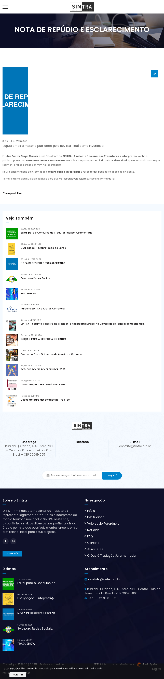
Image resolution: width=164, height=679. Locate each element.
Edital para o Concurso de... (37, 583)
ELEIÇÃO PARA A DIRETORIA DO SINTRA (43, 339)
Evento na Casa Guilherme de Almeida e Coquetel (52, 354)
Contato (93, 543)
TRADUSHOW (28, 293)
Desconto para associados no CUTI (43, 384)
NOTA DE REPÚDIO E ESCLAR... (37, 613)
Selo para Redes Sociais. (36, 278)
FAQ (90, 536)
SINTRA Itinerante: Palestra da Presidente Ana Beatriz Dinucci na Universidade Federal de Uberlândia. (82, 323)
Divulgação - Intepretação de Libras (43, 248)
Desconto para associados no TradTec (45, 399)
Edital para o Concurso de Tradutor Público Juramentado (56, 232)
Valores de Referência (103, 524)
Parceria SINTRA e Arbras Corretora (43, 308)
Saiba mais (96, 668)
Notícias (93, 530)
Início (91, 511)
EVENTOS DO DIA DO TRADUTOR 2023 (43, 369)
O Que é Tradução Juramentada (111, 556)
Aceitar (18, 674)
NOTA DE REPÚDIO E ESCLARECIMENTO (43, 263)
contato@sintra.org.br (104, 579)
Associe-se (95, 549)
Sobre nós (12, 553)
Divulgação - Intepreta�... (36, 598)
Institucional (96, 517)
